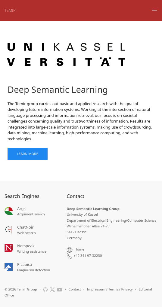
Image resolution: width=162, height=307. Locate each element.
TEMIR (10, 10)
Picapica (24, 264)
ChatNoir (25, 227)
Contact (74, 289)
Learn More (27, 153)
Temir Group (27, 289)
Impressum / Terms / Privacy (110, 289)
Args (21, 208)
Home (79, 249)
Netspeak (26, 245)
